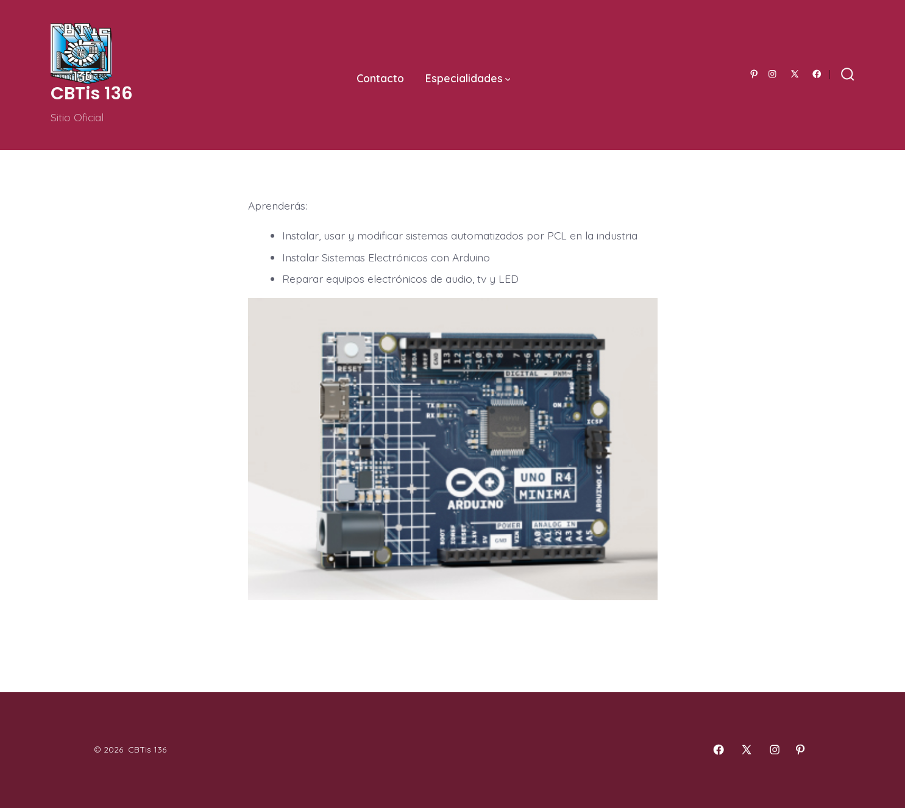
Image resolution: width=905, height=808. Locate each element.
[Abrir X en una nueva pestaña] (794, 74)
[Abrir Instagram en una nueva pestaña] (772, 74)
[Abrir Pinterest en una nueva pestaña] (754, 74)
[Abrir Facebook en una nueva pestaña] (817, 74)
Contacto (380, 78)
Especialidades (468, 78)
